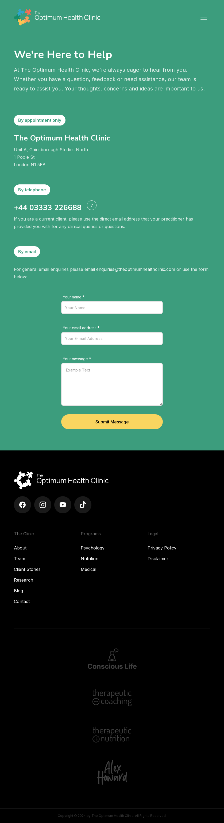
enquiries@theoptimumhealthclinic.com (135, 269)
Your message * (77, 358)
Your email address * (81, 327)
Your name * (73, 297)
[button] (91, 205)
